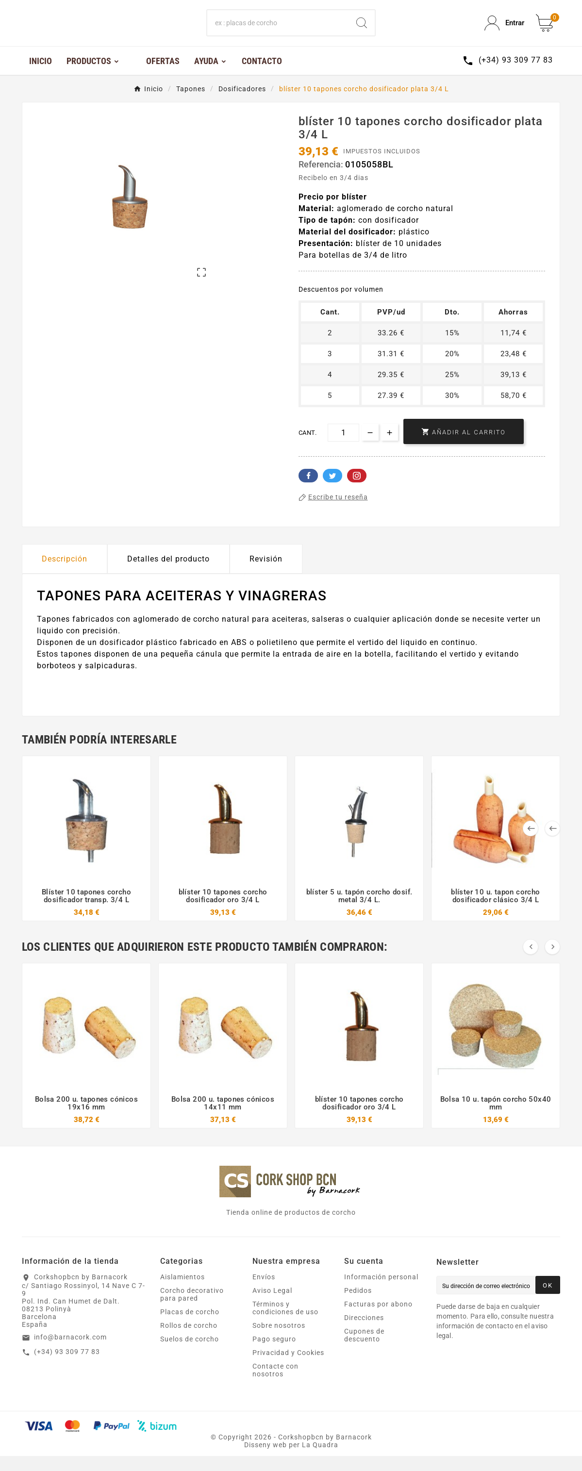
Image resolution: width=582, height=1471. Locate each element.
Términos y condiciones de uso (285, 1323)
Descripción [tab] (64, 573)
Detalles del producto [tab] (168, 573)
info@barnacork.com (70, 1352)
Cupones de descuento (364, 1350)
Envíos (263, 1292)
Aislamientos (182, 1292)
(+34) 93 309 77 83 (67, 1367)
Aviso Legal (272, 1305)
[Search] (361, 30)
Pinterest (356, 490)
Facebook (308, 490)
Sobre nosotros (278, 1340)
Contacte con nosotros (275, 1385)
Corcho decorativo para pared (192, 1309)
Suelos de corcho (189, 1354)
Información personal (381, 1292)
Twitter (332, 490)
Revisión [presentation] (266, 573)
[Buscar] (278, 30)
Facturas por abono (378, 1319)
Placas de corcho (189, 1327)
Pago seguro (274, 1354)
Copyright (236, 1452)
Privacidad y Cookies (288, 1368)
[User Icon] (504, 30)
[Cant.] (343, 448)
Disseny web (265, 1460)
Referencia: (322, 179)
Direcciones (364, 1333)
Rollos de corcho (188, 1340)
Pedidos (358, 1305)
